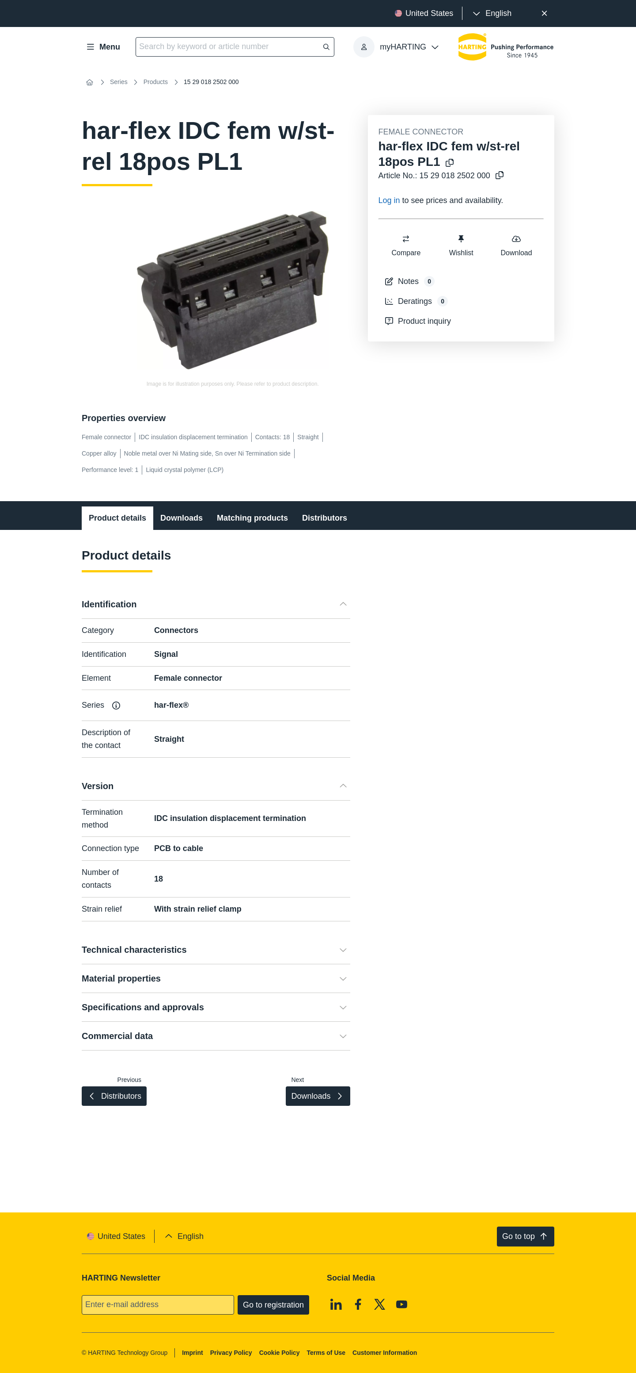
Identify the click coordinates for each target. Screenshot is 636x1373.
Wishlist (461, 245)
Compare (405, 245)
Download (516, 245)
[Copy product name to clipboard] (448, 163)
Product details (117, 518)
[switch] (406, 239)
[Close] (544, 13)
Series (119, 81)
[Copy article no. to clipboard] (498, 176)
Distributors (324, 518)
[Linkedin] (336, 1304)
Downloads (181, 518)
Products (156, 81)
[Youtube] (402, 1304)
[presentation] (491, 13)
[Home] (90, 82)
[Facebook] (358, 1304)
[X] (380, 1304)
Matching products (252, 518)
